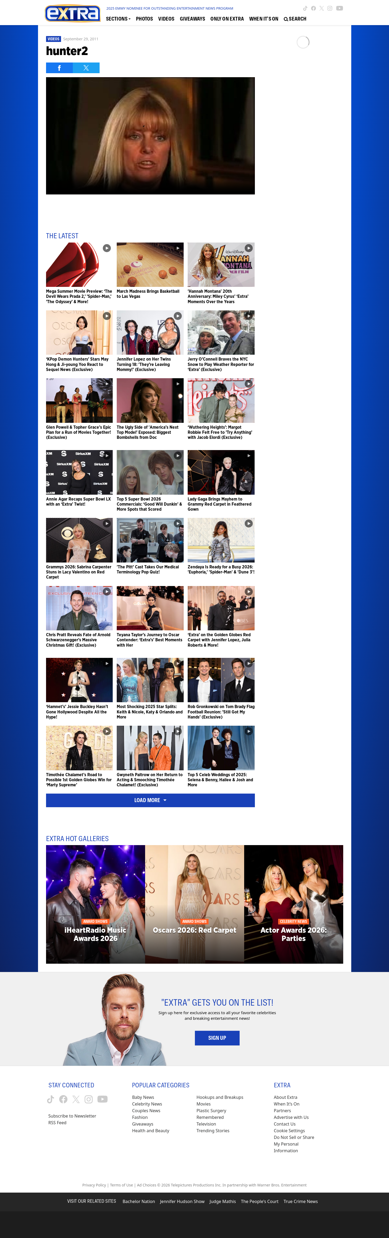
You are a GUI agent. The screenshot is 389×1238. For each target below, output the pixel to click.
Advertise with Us (291, 1117)
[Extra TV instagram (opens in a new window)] (329, 8)
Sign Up (217, 1038)
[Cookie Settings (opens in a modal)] (289, 1130)
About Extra (285, 1097)
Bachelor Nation (139, 1201)
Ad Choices (146, 1185)
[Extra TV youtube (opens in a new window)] (339, 8)
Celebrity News (147, 1104)
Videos (53, 39)
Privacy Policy (94, 1185)
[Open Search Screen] (295, 19)
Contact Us (285, 1124)
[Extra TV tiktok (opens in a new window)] (305, 8)
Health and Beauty (150, 1131)
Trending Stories (213, 1131)
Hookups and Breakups (220, 1097)
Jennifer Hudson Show (182, 1201)
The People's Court (259, 1201)
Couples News (146, 1111)
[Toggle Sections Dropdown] (118, 19)
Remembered (210, 1117)
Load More (150, 800)
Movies (204, 1104)
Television (206, 1124)
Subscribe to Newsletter (72, 1116)
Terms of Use (121, 1185)
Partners (282, 1111)
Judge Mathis (223, 1201)
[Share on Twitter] (86, 68)
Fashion (140, 1117)
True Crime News (301, 1201)
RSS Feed (57, 1123)
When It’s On (287, 1104)
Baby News (143, 1097)
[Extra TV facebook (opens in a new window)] (313, 8)
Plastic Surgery (211, 1111)
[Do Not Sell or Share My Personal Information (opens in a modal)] (298, 1144)
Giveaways (142, 1124)
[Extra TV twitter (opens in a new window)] (321, 8)
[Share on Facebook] (59, 68)
